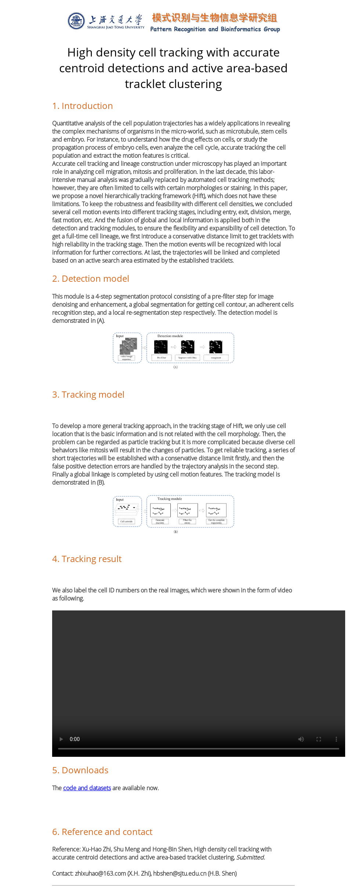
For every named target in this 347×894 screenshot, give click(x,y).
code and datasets (87, 788)
